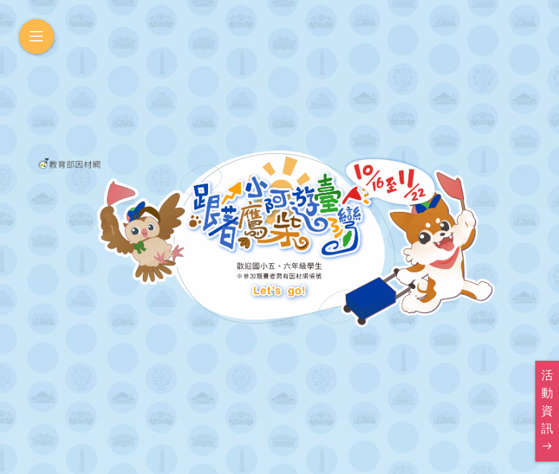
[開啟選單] (36, 36)
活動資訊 (547, 410)
